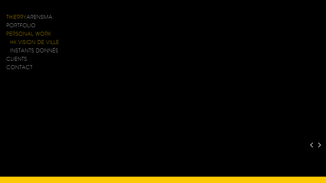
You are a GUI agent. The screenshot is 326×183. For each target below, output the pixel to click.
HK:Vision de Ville (34, 42)
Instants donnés (34, 50)
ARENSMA (29, 17)
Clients (16, 59)
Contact (19, 67)
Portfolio (21, 25)
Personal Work (28, 33)
